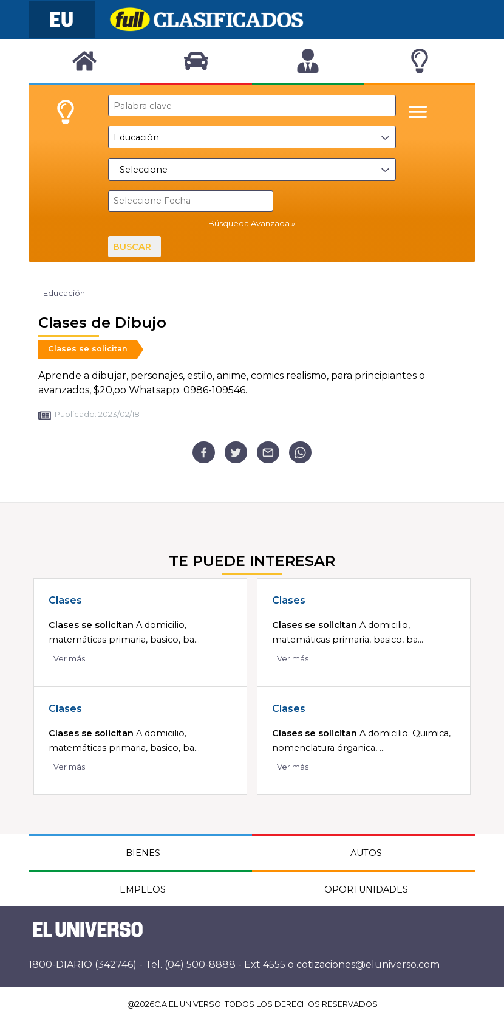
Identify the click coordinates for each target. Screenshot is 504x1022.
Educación (64, 293)
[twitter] (236, 452)
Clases (65, 600)
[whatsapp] (300, 452)
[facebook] (204, 452)
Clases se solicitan (88, 348)
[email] (268, 452)
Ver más (69, 658)
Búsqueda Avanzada (249, 223)
